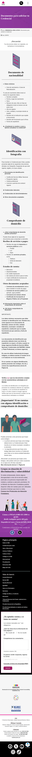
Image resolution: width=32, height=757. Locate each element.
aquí (8, 378)
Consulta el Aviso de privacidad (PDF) (16, 663)
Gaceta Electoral (7, 582)
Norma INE (6, 580)
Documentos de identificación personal (14, 173)
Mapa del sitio (6, 567)
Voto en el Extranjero (8, 588)
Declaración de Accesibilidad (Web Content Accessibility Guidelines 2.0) (16, 690)
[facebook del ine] (10, 746)
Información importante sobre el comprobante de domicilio (15, 304)
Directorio (5, 596)
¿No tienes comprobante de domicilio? (14, 309)
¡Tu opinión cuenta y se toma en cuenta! (14, 618)
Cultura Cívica (7, 553)
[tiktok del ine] (19, 752)
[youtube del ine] (22, 746)
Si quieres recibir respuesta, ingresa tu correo (15, 655)
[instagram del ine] (13, 752)
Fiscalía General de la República (12, 604)
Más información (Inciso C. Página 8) (13, 465)
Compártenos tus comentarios (13, 638)
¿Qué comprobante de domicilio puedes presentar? (15, 232)
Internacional (6, 559)
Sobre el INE (6, 543)
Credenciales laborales (12, 190)
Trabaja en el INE (7, 556)
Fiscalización (6, 562)
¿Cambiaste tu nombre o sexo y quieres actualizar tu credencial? (15, 127)
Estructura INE (7, 564)
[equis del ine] (16, 746)
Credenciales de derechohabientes (16, 193)
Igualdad (5, 585)
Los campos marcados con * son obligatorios (13, 624)
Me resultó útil (10, 632)
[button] (28, 3)
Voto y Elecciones (8, 548)
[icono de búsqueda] (21, 3)
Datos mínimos (10, 84)
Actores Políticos (7, 551)
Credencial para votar (9, 545)
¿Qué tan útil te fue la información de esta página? (16, 629)
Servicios (5, 591)
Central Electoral (7, 577)
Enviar (8, 668)
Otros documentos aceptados (14, 197)
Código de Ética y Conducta (10, 593)
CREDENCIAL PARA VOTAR (12, 30)
